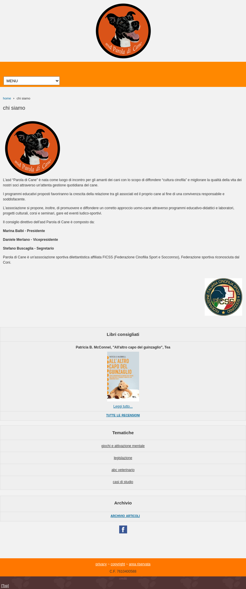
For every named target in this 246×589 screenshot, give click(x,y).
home (7, 98)
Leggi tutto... (123, 406)
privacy (101, 564)
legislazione (123, 458)
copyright (118, 564)
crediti (123, 578)
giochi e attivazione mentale (123, 446)
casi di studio (123, 482)
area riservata (139, 564)
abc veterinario (123, 470)
